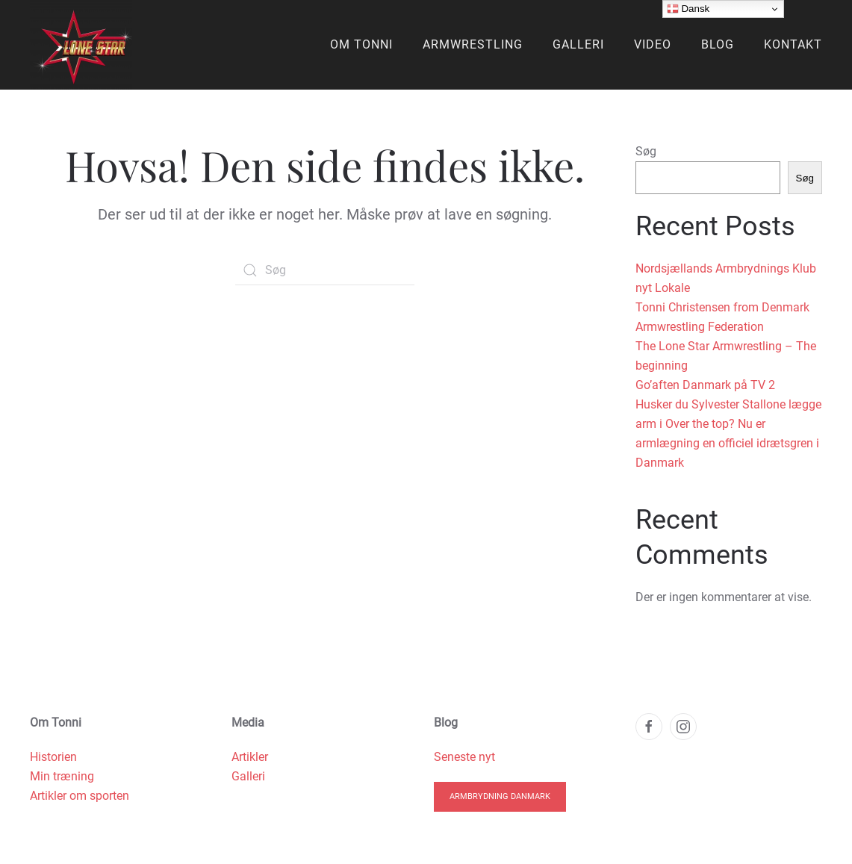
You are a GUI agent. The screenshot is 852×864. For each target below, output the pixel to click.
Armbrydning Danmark (500, 796)
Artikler (249, 757)
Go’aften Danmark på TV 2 (705, 385)
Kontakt (793, 44)
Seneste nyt (464, 757)
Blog (717, 44)
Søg (645, 151)
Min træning (62, 776)
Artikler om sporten (79, 796)
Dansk (688, 9)
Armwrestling (473, 44)
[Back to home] (81, 45)
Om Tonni (361, 44)
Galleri (578, 44)
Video (652, 44)
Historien (53, 757)
